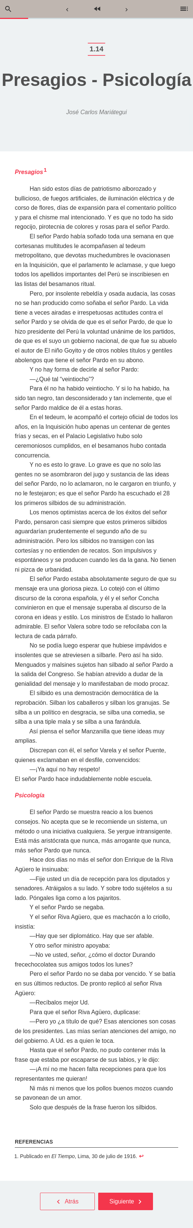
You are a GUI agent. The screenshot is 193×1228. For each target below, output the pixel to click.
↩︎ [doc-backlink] (141, 1156)
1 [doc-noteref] (45, 170)
